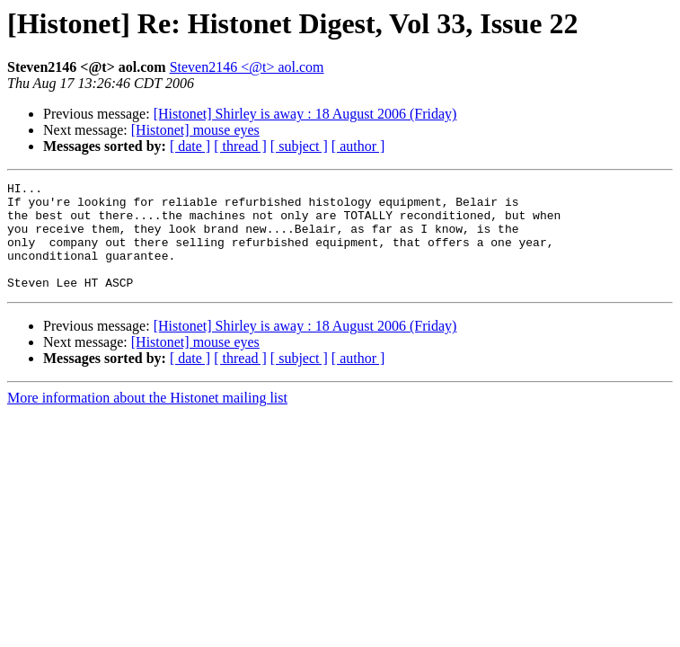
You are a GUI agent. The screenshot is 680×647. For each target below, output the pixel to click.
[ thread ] (240, 146)
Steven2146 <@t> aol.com (247, 67)
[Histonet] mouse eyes (195, 129)
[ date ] (190, 146)
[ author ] (358, 146)
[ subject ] (299, 146)
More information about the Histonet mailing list (147, 419)
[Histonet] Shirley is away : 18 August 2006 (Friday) (305, 113)
